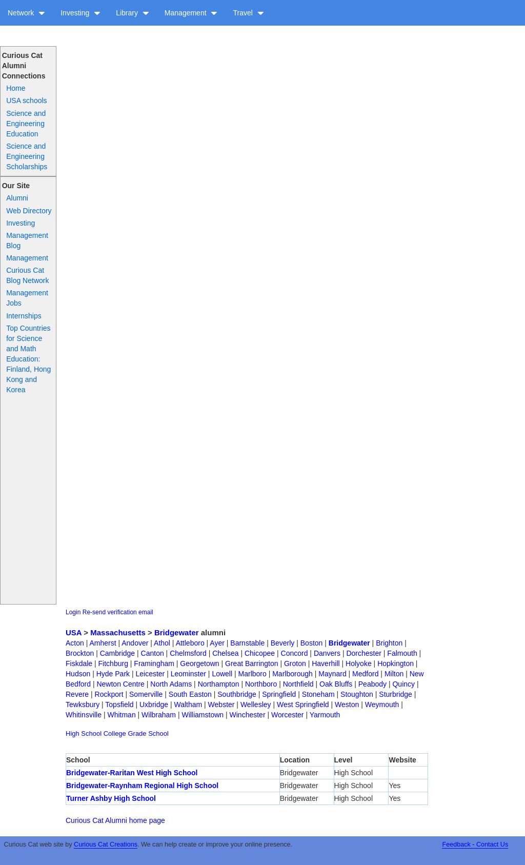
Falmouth (402, 653)
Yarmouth (325, 715)
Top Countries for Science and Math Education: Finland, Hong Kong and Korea (28, 359)
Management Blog (27, 240)
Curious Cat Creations (105, 844)
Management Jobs (27, 298)
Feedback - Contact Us (475, 844)
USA (74, 632)
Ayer (217, 643)
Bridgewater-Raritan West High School (131, 773)
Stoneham (318, 694)
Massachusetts (118, 632)
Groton (295, 663)
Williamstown (202, 715)
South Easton (190, 694)
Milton (394, 674)
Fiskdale (79, 663)
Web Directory (28, 211)
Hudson (78, 674)
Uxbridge (153, 704)
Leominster (188, 674)
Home (15, 88)
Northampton (218, 684)
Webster (221, 704)
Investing (80, 13)
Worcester (287, 715)
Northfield (298, 684)
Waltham (188, 704)
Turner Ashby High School (111, 798)
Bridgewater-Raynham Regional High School (142, 785)
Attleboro (190, 643)
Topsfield (119, 704)
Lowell (222, 674)
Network (26, 13)
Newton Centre (120, 684)
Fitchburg (113, 663)
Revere (77, 694)
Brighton (389, 643)
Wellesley (255, 704)
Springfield (279, 694)
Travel (248, 13)
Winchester (248, 715)
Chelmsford (188, 653)
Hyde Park (113, 674)
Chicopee (260, 653)
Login (73, 612)
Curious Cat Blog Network (27, 275)
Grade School (148, 733)
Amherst (102, 643)
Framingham (154, 663)
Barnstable (247, 643)
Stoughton (356, 694)
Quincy (403, 684)
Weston (347, 704)
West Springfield (303, 704)
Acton (75, 643)
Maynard (332, 674)
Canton (152, 653)
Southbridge (236, 694)
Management (191, 13)
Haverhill (325, 663)
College (115, 733)
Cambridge (117, 653)
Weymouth (382, 704)
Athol (162, 643)
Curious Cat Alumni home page (115, 820)
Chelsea (225, 653)
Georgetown (199, 663)
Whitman (121, 715)
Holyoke (359, 663)
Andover (135, 643)
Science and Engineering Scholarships (26, 156)
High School (84, 733)
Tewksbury (82, 704)
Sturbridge (395, 694)
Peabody (372, 684)
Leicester (150, 674)
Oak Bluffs (335, 684)
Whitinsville (84, 715)
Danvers (327, 653)
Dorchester (363, 653)
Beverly (283, 643)
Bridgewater (176, 632)
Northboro (261, 684)
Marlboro (252, 674)
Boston (311, 643)
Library (132, 13)
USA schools (26, 100)
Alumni (17, 198)
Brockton (80, 653)
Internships (23, 316)
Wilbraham (159, 715)
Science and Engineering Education (26, 123)
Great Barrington (251, 663)
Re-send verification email (118, 612)
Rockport (109, 694)
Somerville (146, 694)
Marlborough (292, 674)
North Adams (171, 684)
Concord (294, 653)
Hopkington (395, 663)
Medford (365, 674)
